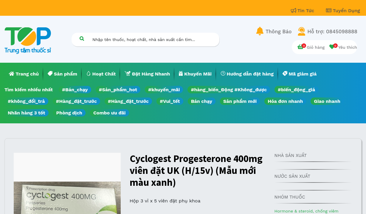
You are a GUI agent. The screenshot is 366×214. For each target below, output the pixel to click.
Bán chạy (201, 101)
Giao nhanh (327, 101)
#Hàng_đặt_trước (76, 101)
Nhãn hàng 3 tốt (26, 113)
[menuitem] (23, 74)
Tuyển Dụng (343, 10)
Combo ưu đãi (109, 113)
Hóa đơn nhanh (285, 101)
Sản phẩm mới (240, 101)
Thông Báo (278, 31)
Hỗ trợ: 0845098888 (332, 31)
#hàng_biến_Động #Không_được (229, 89)
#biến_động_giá (296, 89)
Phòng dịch (69, 113)
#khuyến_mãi (164, 89)
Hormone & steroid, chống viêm (306, 211)
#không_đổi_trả (26, 101)
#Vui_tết (170, 101)
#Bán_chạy (75, 89)
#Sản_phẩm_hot (118, 89)
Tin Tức (303, 10)
